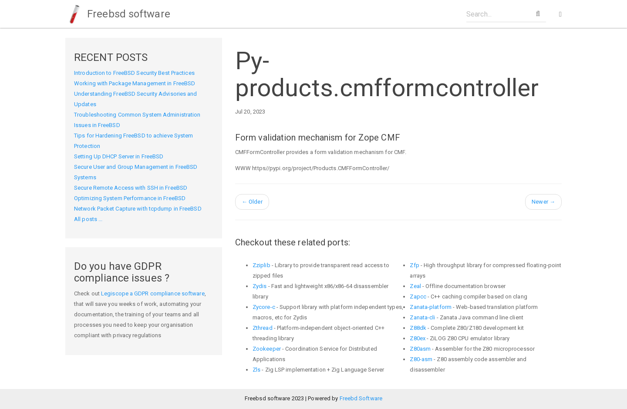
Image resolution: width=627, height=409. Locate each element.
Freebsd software (117, 14)
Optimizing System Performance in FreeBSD (129, 198)
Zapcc (418, 296)
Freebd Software (361, 398)
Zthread (263, 328)
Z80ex (417, 338)
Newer (543, 201)
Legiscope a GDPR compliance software (153, 293)
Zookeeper (267, 348)
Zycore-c (264, 307)
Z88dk (418, 328)
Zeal (415, 286)
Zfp (414, 265)
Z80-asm (421, 359)
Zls (256, 369)
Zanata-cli (422, 317)
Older (252, 201)
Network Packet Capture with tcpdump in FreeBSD (138, 208)
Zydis (260, 286)
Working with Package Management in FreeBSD (134, 83)
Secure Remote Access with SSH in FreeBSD (130, 187)
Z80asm (420, 348)
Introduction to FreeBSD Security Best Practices (134, 73)
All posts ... (88, 219)
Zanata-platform (431, 307)
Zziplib (261, 265)
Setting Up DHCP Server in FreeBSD (118, 156)
